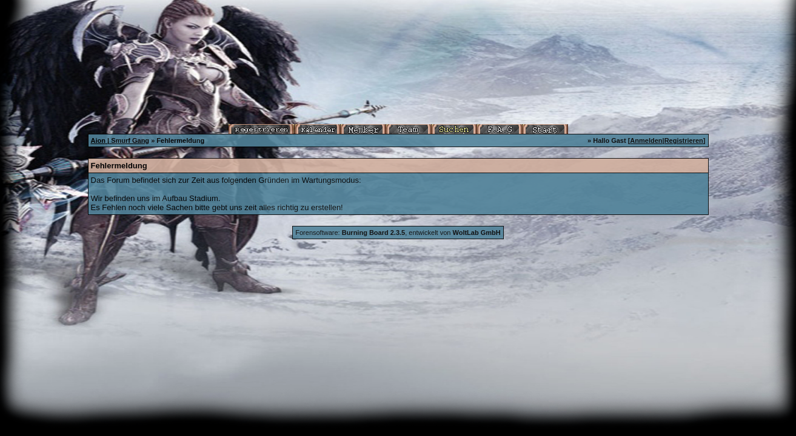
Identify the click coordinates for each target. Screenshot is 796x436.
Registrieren (683, 140)
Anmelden (646, 140)
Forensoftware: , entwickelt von (397, 232)
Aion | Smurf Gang (120, 140)
